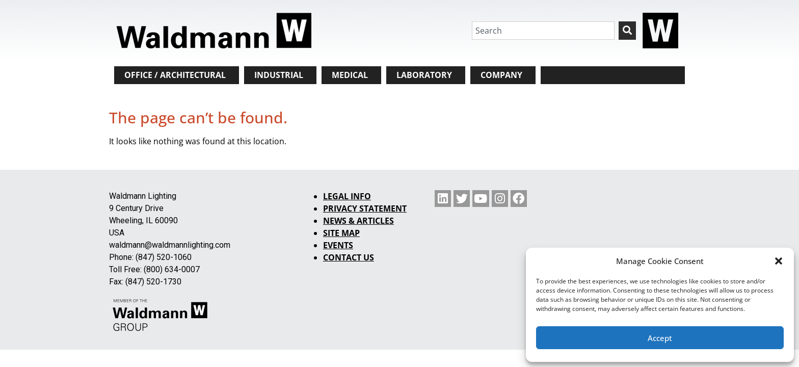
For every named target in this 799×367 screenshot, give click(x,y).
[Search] (627, 30)
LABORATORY (424, 75)
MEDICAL (350, 75)
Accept (660, 338)
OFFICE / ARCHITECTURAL (175, 75)
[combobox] (543, 30)
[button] (779, 261)
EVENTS (338, 245)
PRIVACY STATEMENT (365, 208)
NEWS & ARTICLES (358, 220)
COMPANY (501, 75)
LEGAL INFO (347, 196)
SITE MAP (341, 233)
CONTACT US (348, 257)
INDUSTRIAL (278, 75)
